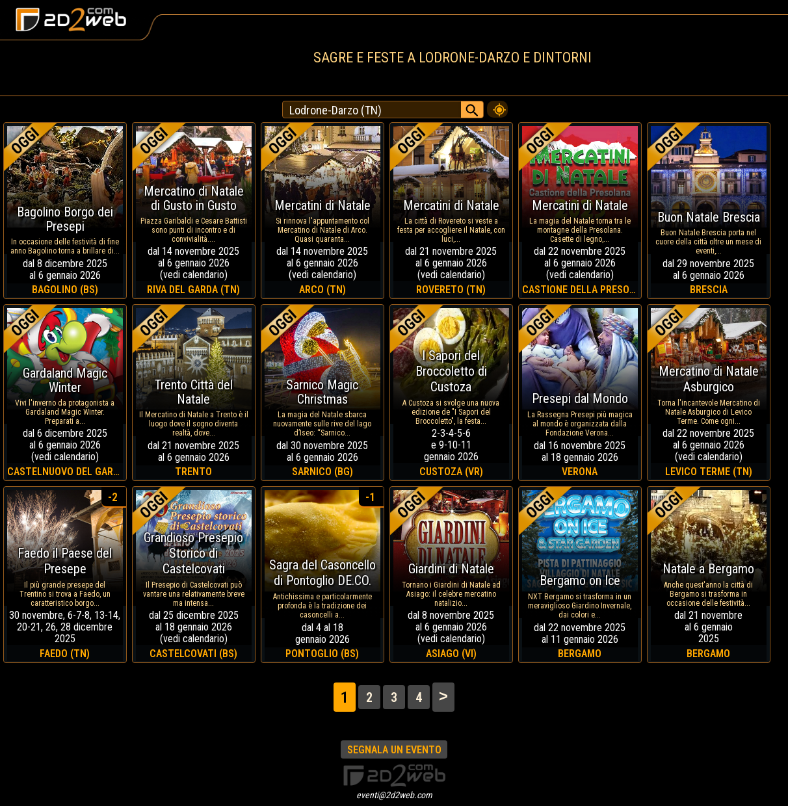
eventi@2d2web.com (394, 795)
